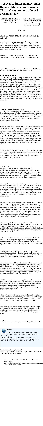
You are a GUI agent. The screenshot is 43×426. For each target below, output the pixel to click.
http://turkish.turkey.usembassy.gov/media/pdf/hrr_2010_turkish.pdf (20, 322)
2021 (21, 341)
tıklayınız (34, 55)
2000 (18, 337)
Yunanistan (29, 332)
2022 (25, 341)
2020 (18, 341)
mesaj (10, 22)
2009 (14, 339)
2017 (6, 341)
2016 (2, 341)
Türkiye (18, 332)
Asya (19, 334)
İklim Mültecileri (32, 334)
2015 (36, 339)
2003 (30, 337)
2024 (33, 341)
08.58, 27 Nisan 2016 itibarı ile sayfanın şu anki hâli (32, 19)
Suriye (23, 332)
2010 (18, 339)
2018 (10, 341)
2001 (22, 337)
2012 (25, 339)
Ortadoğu (9, 334)
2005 (37, 337)
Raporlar (9, 329)
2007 (6, 339)
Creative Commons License (35, 363)
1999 (14, 337)
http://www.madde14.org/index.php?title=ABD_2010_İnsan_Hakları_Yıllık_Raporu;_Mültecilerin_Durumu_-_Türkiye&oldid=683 (21, 351)
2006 (2, 339)
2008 (10, 339)
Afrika (15, 334)
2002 (26, 337)
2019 (14, 341)
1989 (11, 337)
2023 (29, 341)
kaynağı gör (12, 20)
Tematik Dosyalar (6, 336)
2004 (33, 337)
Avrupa (35, 332)
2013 (29, 339)
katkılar (16, 22)
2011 (21, 339)
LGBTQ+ (24, 334)
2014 (33, 339)
